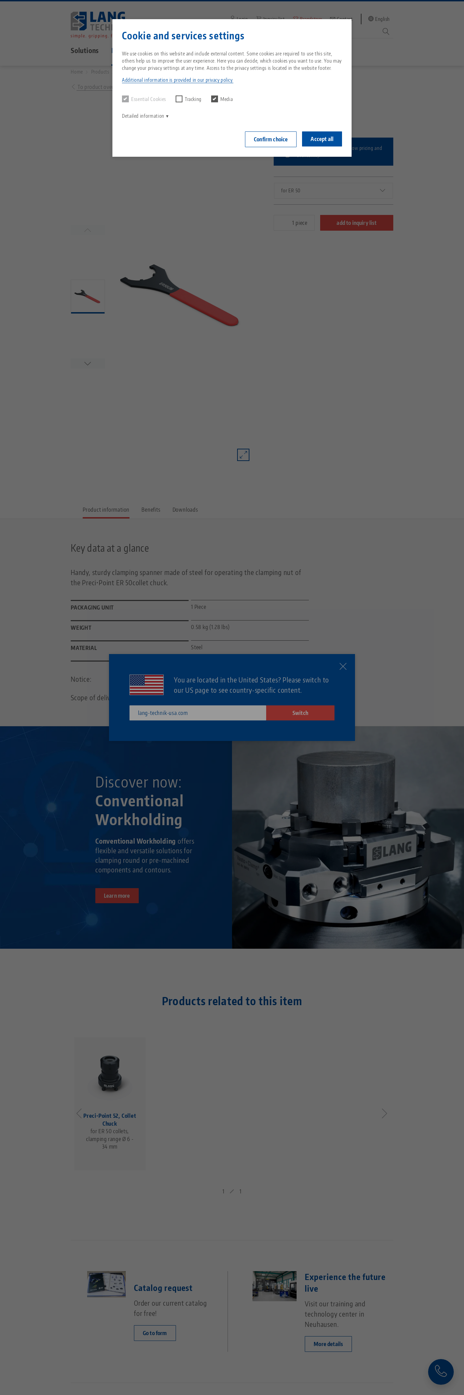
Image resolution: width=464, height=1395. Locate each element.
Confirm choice (271, 139)
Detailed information (143, 116)
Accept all (322, 139)
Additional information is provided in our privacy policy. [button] (177, 80)
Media (222, 98)
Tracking (189, 98)
